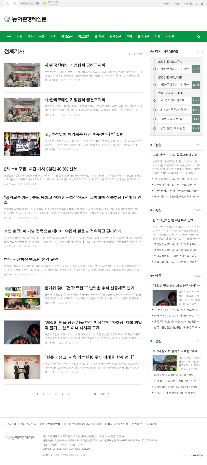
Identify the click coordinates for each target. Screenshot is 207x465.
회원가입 (188, 3)
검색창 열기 (199, 36)
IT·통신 (99, 36)
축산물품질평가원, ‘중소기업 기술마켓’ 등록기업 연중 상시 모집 (177, 244)
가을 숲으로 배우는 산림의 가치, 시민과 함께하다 (177, 381)
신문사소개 (10, 424)
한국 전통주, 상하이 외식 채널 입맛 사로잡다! (177, 315)
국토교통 (83, 36)
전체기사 (138, 53)
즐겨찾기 (14, 3)
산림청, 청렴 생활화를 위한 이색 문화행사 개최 (177, 393)
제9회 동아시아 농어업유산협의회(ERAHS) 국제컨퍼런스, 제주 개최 (177, 196)
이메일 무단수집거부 (116, 424)
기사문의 (176, 3)
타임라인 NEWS (166, 51)
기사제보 (164, 3)
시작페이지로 (7, 3)
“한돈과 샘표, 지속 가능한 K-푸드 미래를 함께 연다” (177, 310)
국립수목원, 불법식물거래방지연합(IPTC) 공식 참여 (177, 387)
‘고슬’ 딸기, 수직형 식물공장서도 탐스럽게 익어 (177, 190)
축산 (30, 36)
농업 (19, 36)
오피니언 (143, 36)
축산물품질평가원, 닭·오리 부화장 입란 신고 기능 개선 (177, 250)
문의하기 (151, 424)
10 (102, 394)
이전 (37, 394)
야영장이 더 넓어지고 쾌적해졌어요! (174, 375)
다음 (108, 394)
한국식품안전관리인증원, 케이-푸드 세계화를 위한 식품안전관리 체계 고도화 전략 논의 (177, 327)
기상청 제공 (52, 4)
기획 (157, 36)
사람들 (170, 36)
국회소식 (67, 36)
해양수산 (115, 36)
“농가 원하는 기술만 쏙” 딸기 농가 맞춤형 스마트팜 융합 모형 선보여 (177, 179)
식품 (41, 36)
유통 (53, 36)
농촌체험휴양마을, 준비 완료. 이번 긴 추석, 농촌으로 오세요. (177, 185)
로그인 (199, 3)
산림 (129, 36)
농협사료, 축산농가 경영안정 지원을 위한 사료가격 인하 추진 (177, 262)
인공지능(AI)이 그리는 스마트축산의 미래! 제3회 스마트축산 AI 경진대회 (177, 256)
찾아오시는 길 (28, 424)
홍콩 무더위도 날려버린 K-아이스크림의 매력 (177, 321)
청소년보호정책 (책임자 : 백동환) (82, 424)
